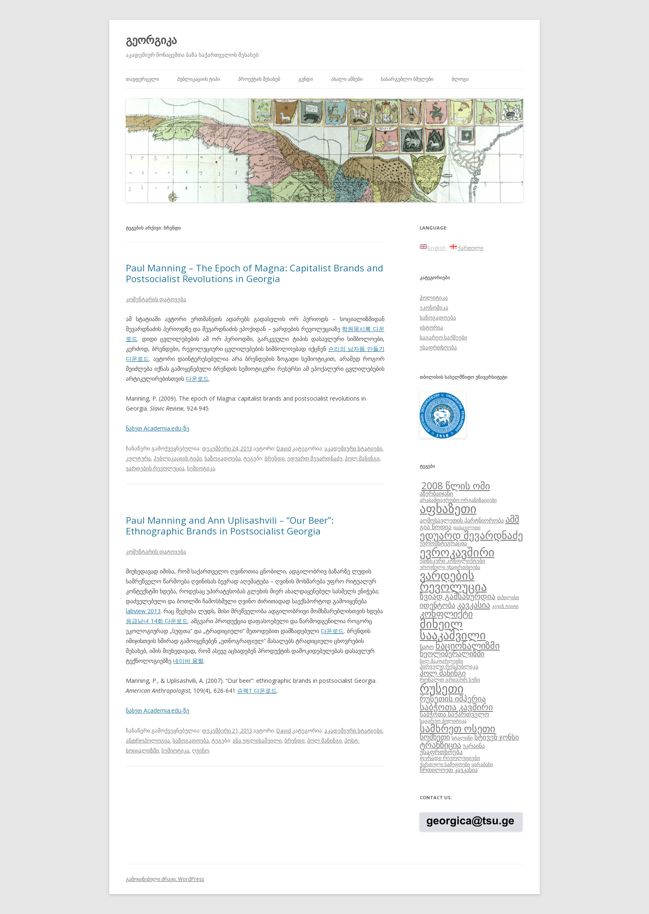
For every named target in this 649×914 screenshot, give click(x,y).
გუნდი (305, 78)
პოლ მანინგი (362, 458)
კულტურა (138, 458)
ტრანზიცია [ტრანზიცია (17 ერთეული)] (440, 744)
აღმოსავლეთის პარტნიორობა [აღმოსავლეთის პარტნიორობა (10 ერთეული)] (462, 520)
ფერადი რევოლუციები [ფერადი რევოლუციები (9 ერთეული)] (450, 758)
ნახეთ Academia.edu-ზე (157, 428)
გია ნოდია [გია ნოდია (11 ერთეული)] (436, 526)
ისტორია (431, 327)
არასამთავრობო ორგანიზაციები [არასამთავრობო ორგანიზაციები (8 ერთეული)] (458, 499)
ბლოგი (460, 78)
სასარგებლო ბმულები (407, 78)
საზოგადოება (222, 458)
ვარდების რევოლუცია (155, 468)
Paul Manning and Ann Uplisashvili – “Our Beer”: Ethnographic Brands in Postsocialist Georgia (230, 525)
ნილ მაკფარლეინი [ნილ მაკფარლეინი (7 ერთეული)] (441, 661)
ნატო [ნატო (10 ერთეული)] (427, 646)
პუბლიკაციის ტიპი (198, 78)
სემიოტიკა (201, 468)
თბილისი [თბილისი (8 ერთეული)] (508, 597)
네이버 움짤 (188, 661)
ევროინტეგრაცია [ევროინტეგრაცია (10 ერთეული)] (443, 543)
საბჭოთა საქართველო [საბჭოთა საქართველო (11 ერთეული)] (454, 714)
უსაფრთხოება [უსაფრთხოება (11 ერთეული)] (441, 751)
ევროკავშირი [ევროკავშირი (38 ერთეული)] (457, 552)
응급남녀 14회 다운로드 (157, 621)
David (283, 448)
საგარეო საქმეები (443, 337)
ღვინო (200, 750)
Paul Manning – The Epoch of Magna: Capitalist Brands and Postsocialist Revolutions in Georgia (254, 273)
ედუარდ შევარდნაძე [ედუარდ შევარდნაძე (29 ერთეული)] (471, 535)
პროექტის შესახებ (259, 78)
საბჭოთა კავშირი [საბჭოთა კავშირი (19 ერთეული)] (456, 707)
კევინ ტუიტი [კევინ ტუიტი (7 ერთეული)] (505, 606)
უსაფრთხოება (438, 347)
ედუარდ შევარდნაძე (314, 458)
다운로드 (197, 378)
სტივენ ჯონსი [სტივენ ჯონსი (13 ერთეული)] (496, 737)
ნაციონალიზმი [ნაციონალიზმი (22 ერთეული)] (467, 645)
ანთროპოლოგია (148, 740)
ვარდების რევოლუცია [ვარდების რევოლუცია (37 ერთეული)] (453, 581)
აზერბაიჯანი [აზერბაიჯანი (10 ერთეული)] (436, 493)
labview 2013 (143, 611)
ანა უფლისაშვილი (257, 740)
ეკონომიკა (434, 307)
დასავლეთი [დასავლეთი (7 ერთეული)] (467, 527)
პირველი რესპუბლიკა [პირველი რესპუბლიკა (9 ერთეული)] (449, 666)
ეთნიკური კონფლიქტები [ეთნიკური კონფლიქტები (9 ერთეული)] (452, 560)
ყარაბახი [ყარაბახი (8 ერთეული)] (482, 764)
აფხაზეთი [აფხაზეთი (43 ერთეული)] (448, 508)
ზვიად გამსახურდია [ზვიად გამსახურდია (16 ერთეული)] (457, 596)
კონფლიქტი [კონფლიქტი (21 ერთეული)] (446, 613)
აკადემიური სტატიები (353, 448)
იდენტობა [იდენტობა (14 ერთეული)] (437, 605)
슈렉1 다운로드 (257, 690)
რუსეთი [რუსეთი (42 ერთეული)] (442, 688)
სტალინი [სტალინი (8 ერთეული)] (462, 737)
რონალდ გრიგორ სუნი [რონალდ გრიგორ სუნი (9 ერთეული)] (450, 679)
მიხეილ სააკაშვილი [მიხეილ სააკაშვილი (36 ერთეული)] (453, 629)
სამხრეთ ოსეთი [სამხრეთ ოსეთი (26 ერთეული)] (457, 728)
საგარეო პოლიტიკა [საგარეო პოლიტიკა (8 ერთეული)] (443, 720)
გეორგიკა (151, 39)
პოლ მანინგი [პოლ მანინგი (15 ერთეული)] (443, 673)
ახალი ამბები (347, 78)
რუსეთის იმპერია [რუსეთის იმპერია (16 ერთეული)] (453, 698)
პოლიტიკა (434, 297)
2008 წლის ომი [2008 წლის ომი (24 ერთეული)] (455, 485)
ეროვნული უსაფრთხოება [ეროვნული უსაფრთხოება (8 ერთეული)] (450, 566)
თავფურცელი (142, 78)
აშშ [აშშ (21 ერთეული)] (512, 519)
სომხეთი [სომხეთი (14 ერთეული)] (435, 737)
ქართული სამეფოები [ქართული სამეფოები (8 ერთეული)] (445, 764)
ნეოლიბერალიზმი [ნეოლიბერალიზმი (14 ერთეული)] (452, 653)
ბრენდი (274, 458)
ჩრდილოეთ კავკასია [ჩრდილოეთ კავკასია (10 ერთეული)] (449, 770)
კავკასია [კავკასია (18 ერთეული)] (473, 604)
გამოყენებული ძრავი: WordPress (165, 879)
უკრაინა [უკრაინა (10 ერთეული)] (474, 746)
